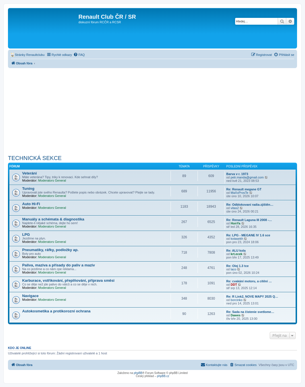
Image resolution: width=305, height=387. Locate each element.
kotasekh (237, 238)
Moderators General (52, 180)
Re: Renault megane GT (244, 189)
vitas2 (235, 208)
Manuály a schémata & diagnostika (53, 219)
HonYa (235, 223)
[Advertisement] (152, 110)
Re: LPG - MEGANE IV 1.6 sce (248, 235)
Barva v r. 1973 (237, 174)
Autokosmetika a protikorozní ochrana (56, 311)
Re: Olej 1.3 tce (237, 266)
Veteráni (29, 173)
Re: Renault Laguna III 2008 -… (249, 220)
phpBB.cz (163, 376)
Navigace (30, 296)
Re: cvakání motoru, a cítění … (249, 281)
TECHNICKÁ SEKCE (35, 158)
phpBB (138, 373)
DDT (234, 284)
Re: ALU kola (236, 250)
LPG (26, 234)
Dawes (235, 315)
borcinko (236, 300)
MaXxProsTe (239, 192)
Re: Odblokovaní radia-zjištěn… (249, 204)
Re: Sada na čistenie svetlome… (250, 312)
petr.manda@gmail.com (247, 177)
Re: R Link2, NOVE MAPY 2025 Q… (252, 296)
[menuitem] (28, 54)
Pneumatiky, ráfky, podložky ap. (50, 250)
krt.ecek (236, 254)
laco (233, 269)
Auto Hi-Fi (31, 204)
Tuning (28, 188)
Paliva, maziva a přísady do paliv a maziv (58, 265)
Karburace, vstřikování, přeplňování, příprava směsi (68, 280)
